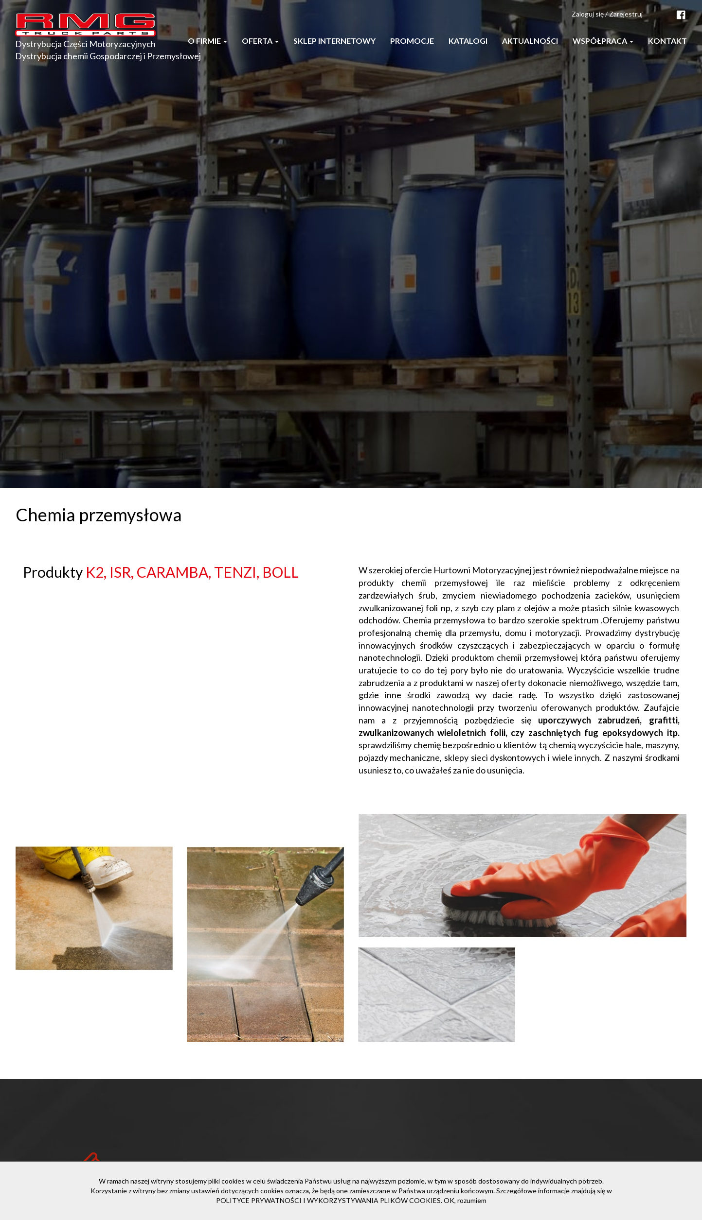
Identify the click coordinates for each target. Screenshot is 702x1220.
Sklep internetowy (334, 40)
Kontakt (667, 40)
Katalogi (468, 40)
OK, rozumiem (465, 1200)
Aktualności (530, 40)
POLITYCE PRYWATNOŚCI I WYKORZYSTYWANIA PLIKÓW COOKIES (328, 1200)
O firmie (207, 40)
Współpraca (603, 40)
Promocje (412, 40)
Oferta (260, 40)
